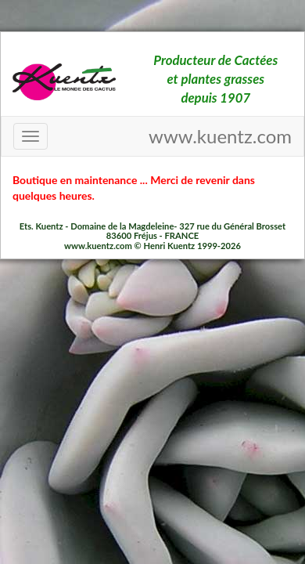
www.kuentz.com (220, 136)
